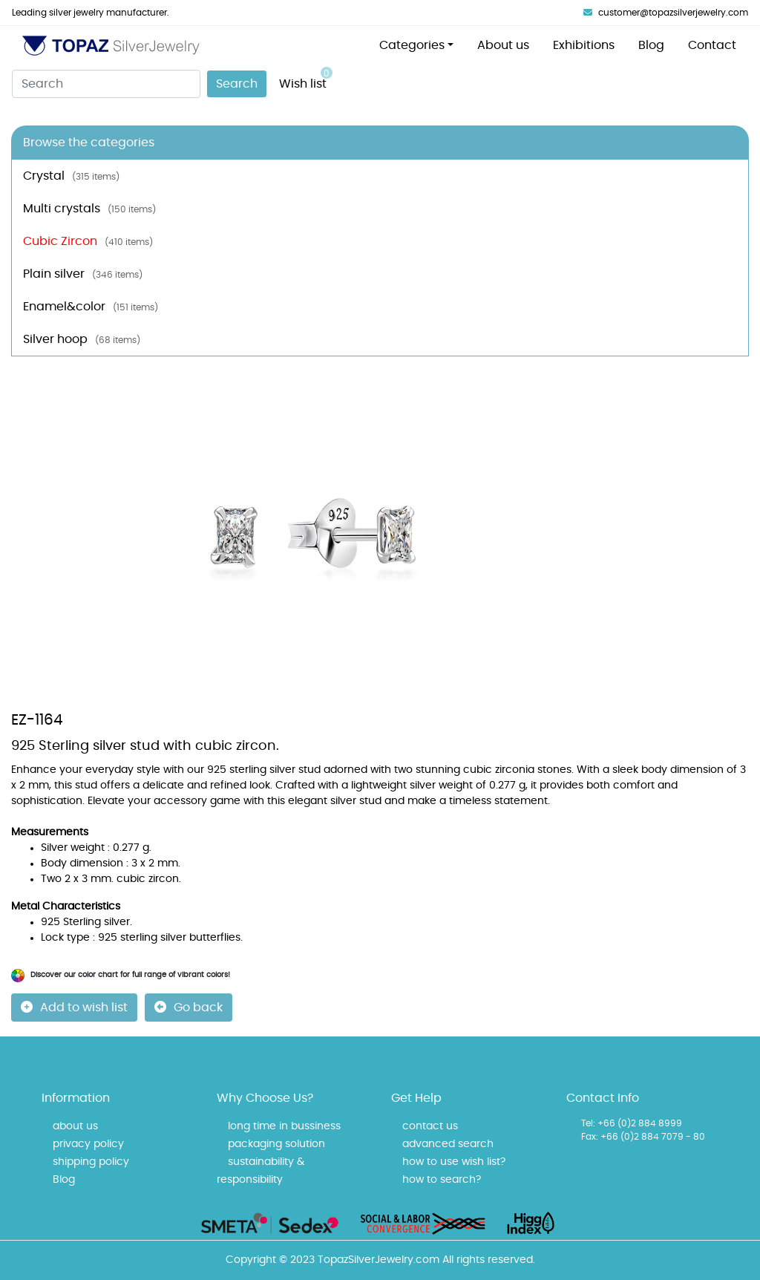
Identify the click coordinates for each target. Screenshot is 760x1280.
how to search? (441, 1180)
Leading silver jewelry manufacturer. (90, 12)
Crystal (71, 176)
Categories (412, 45)
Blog (651, 45)
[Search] (106, 84)
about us (75, 1126)
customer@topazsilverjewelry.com (665, 12)
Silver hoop (81, 339)
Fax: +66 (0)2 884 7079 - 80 (643, 1136)
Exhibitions (584, 45)
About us (503, 45)
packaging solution (276, 1144)
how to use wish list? (453, 1162)
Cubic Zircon (88, 241)
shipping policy (91, 1162)
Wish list (305, 78)
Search (237, 84)
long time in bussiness (284, 1126)
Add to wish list (74, 1007)
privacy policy (88, 1144)
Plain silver (82, 274)
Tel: (588, 1123)
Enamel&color (90, 307)
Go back (188, 1007)
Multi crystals (89, 209)
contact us (430, 1126)
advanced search (448, 1144)
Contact (712, 45)
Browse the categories (88, 142)
